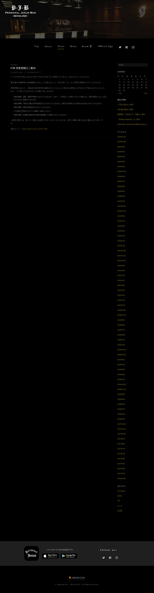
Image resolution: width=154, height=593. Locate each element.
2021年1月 (121, 305)
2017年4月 (121, 464)
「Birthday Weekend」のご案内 (128, 119)
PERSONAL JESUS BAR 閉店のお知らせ (132, 124)
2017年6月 (121, 454)
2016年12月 (121, 478)
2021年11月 (121, 256)
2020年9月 (121, 320)
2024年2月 (121, 166)
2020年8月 (121, 325)
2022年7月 (121, 221)
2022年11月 (121, 211)
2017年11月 (121, 429)
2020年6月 (121, 335)
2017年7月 (121, 449)
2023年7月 (121, 181)
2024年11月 (121, 137)
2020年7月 (121, 330)
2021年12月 (121, 251)
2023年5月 (121, 186)
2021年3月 (121, 295)
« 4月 (120, 93)
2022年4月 (121, 231)
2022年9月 (121, 216)
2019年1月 (121, 379)
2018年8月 (121, 394)
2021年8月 (121, 270)
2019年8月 (121, 360)
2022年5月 (121, 226)
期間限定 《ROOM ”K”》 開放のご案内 (131, 114)
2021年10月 (121, 260)
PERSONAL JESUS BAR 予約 (34, 129)
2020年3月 (121, 345)
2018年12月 (121, 384)
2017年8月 (121, 444)
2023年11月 (121, 171)
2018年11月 (121, 389)
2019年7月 (121, 364)
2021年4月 (121, 290)
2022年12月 (121, 206)
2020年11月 (121, 315)
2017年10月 (121, 434)
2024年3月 (121, 162)
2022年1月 (121, 246)
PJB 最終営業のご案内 (125, 109)
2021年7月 (121, 275)
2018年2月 (121, 414)
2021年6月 (121, 280)
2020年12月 (121, 310)
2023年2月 (121, 201)
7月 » (146, 93)
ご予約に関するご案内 (125, 104)
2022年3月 (121, 236)
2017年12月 (121, 424)
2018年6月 (121, 399)
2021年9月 (121, 266)
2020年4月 (121, 340)
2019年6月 (121, 369)
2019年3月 (121, 374)
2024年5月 (121, 152)
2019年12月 (121, 350)
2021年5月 (121, 285)
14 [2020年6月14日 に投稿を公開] (146, 82)
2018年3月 (121, 409)
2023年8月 (121, 176)
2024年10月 (121, 142)
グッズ (119, 506)
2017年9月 (121, 439)
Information (33, 72)
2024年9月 (121, 147)
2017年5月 (121, 459)
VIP (118, 501)
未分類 (119, 511)
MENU (119, 496)
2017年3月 (121, 468)
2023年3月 (121, 196)
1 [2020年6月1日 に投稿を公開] (119, 79)
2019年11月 (121, 355)
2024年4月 (121, 156)
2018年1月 (121, 419)
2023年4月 (121, 191)
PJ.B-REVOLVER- (17, 72)
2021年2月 (121, 300)
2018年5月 (121, 404)
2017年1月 (121, 473)
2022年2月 (121, 241)
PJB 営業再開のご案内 (23, 68)
